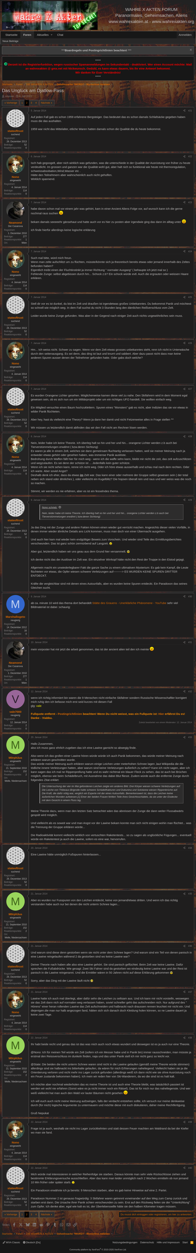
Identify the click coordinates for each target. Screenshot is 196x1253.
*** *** (96, 50)
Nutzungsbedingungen (125, 1242)
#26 (190, 343)
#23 (190, 202)
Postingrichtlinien (70, 713)
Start (185, 1242)
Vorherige (12, 102)
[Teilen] (184, 111)
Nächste (45, 102)
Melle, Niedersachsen (16, 781)
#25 (190, 297)
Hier (161, 713)
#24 (190, 251)
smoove (9, 96)
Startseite (11, 34)
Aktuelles (43, 34)
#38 (190, 1037)
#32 (190, 691)
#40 (190, 1168)
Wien (24, 242)
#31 (190, 642)
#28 (190, 436)
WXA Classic (11, 1242)
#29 (190, 500)
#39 (190, 1122)
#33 (190, 737)
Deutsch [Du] (32, 1242)
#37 (190, 992)
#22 (190, 156)
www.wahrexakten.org (173, 21)
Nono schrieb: (49, 507)
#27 (190, 389)
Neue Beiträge (10, 41)
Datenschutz (147, 1242)
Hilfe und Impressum (168, 1242)
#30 (190, 596)
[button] (51, 34)
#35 (190, 893)
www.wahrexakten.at (128, 21)
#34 (190, 848)
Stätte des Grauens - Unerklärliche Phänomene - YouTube (129, 603)
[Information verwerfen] (190, 50)
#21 (190, 110)
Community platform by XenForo (98, 1249)
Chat (60, 34)
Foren (27, 34)
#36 (190, 946)
